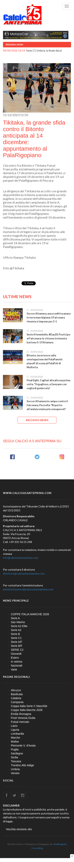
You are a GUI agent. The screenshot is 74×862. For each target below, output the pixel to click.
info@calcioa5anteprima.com (20, 557)
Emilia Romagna (21, 714)
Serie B (15, 634)
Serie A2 (16, 630)
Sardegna (17, 753)
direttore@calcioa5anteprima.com (24, 573)
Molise (15, 741)
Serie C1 (16, 637)
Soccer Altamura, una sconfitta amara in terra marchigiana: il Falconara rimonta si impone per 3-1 (48, 317)
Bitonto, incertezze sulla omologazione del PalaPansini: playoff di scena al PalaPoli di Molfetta (45, 361)
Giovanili (16, 653)
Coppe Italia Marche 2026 (26, 710)
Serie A (15, 618)
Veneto (15, 773)
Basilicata (17, 694)
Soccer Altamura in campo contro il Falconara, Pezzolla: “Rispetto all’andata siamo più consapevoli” (47, 405)
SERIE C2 (17, 649)
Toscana (16, 761)
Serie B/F (16, 645)
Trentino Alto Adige (22, 765)
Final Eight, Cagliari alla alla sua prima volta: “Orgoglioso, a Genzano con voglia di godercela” (48, 384)
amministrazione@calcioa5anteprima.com (28, 589)
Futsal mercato (20, 721)
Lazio (14, 725)
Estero (15, 657)
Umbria (15, 769)
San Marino (18, 622)
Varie (14, 669)
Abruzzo (16, 690)
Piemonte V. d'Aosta (23, 745)
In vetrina (16, 661)
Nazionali (16, 665)
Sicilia (14, 757)
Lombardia (17, 733)
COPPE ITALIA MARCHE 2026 (30, 614)
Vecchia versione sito (19, 829)
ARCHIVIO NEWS (37, 420)
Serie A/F (16, 641)
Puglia (15, 749)
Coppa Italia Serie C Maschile (29, 706)
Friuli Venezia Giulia (23, 717)
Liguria (15, 729)
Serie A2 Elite (19, 626)
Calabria (16, 698)
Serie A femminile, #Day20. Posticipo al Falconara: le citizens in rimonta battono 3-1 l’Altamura (48, 338)
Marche (15, 737)
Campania (17, 702)
